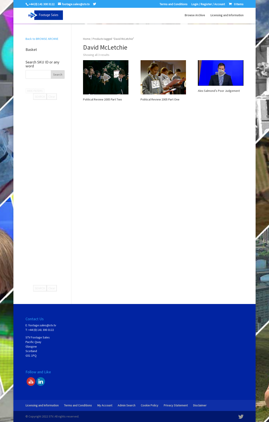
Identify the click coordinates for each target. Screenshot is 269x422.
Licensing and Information (226, 15)
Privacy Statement (176, 405)
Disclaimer (200, 405)
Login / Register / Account (208, 4)
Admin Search (126, 405)
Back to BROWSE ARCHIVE (42, 39)
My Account (104, 405)
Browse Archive (195, 15)
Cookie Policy (149, 405)
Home (86, 39)
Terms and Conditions (173, 4)
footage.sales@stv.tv (42, 325)
